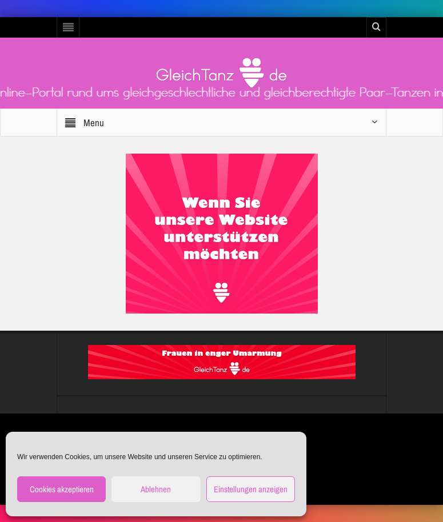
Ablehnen (156, 489)
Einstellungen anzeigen (251, 489)
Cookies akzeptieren (62, 489)
